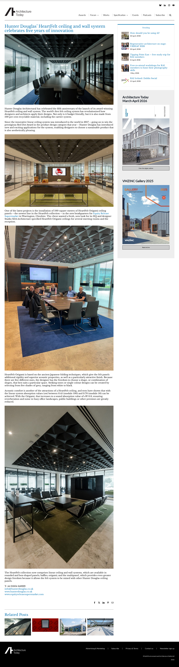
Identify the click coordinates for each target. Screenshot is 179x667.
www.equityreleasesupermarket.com (24, 594)
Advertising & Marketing (95, 648)
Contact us (149, 648)
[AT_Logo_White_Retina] (15, 648)
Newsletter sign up (167, 648)
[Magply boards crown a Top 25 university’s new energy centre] (100, 619)
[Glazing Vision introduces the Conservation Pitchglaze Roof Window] (18, 619)
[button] (170, 15)
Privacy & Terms (132, 648)
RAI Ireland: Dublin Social (143, 78)
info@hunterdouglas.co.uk (19, 589)
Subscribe (115, 648)
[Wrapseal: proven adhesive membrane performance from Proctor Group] (45, 619)
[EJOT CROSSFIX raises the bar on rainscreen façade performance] (73, 619)
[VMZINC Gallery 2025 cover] (145, 186)
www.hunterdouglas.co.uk (18, 591)
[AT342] (145, 106)
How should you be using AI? (145, 33)
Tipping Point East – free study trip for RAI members (150, 55)
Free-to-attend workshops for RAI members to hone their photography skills (148, 67)
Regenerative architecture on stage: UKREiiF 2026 (148, 45)
